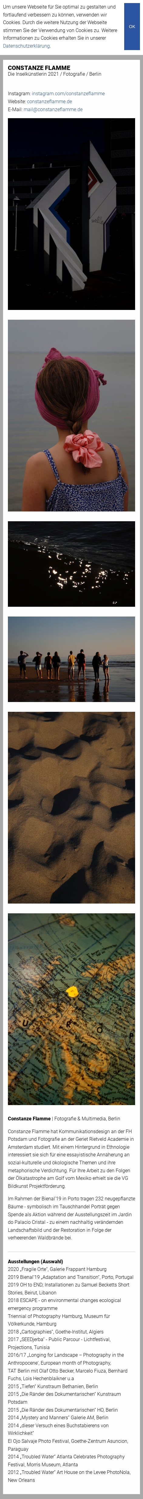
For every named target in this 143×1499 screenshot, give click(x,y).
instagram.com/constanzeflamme (68, 93)
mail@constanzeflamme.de (53, 109)
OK (132, 26)
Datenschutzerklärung (26, 46)
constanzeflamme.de (49, 101)
